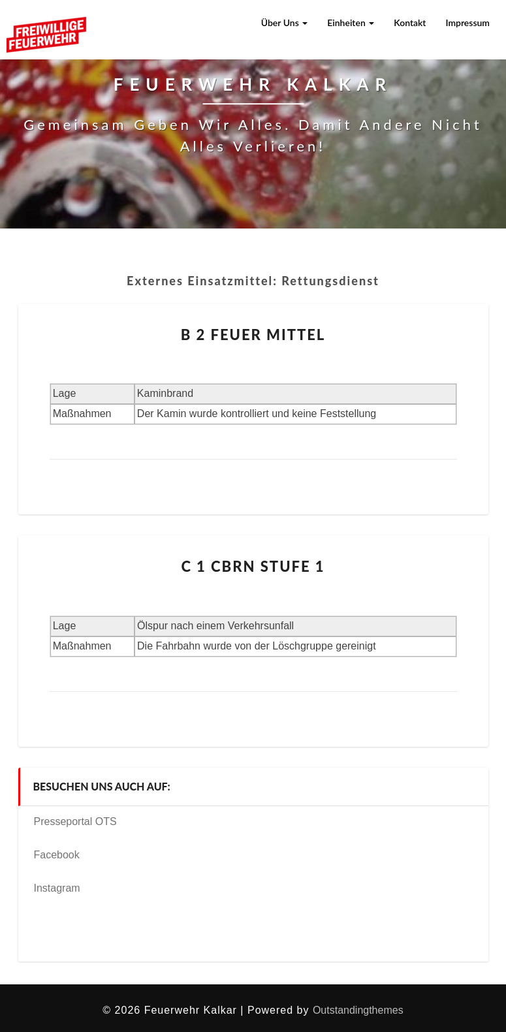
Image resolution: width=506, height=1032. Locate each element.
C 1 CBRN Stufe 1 (252, 566)
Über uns (284, 22)
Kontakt (410, 22)
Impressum (467, 22)
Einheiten (350, 22)
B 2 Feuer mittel (253, 334)
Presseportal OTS (75, 821)
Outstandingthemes (358, 1010)
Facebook (57, 854)
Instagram (57, 888)
